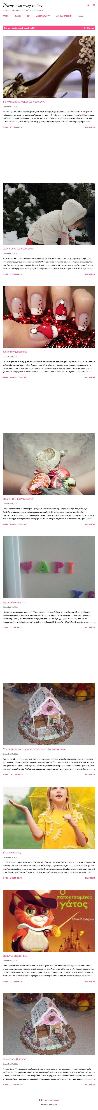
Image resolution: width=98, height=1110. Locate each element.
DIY (28, 16)
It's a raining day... (13, 852)
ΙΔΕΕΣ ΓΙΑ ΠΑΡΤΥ (43, 16)
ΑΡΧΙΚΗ (6, 16)
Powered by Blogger (49, 1100)
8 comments (16, 127)
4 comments (16, 274)
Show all (89, 28)
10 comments (16, 775)
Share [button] (5, 127)
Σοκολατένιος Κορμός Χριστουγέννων (25, 101)
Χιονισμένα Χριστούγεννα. (18, 248)
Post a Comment (18, 377)
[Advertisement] (49, 156)
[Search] (88, 4)
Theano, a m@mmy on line (22, 5)
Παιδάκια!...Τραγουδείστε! (18, 499)
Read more (90, 127)
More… (80, 16)
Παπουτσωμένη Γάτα (15, 955)
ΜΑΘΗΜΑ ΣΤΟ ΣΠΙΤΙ (64, 16)
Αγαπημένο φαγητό (14, 602)
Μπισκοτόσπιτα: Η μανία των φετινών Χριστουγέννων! (34, 749)
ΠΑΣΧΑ (18, 16)
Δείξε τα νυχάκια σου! (15, 352)
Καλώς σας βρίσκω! (14, 1059)
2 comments (16, 878)
